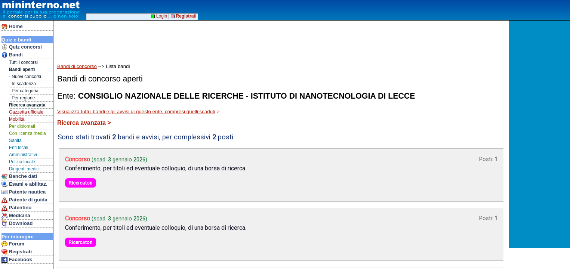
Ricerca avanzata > (84, 123)
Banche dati (19, 176)
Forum (12, 244)
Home (12, 27)
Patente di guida (24, 200)
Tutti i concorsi (23, 62)
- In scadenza (22, 83)
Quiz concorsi (21, 47)
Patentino (16, 208)
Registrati (16, 252)
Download (17, 223)
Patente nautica (23, 192)
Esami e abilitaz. (24, 184)
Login (159, 16)
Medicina (15, 216)
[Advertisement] (540, 134)
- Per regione (22, 98)
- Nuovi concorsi (25, 76)
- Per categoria (23, 90)
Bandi (12, 55)
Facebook (16, 260)
